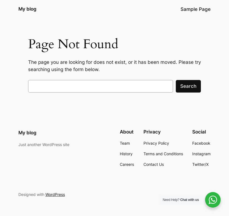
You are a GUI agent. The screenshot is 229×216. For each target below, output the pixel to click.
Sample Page (196, 9)
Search (188, 86)
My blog (27, 9)
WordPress (55, 194)
